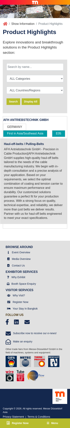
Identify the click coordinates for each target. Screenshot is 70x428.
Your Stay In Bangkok (25, 308)
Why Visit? (19, 295)
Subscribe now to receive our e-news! (31, 333)
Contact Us (18, 265)
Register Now (20, 302)
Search (13, 101)
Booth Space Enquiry (23, 283)
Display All (30, 101)
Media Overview (21, 258)
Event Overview (21, 252)
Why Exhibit (18, 277)
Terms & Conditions (38, 416)
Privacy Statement (13, 416)
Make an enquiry (19, 341)
